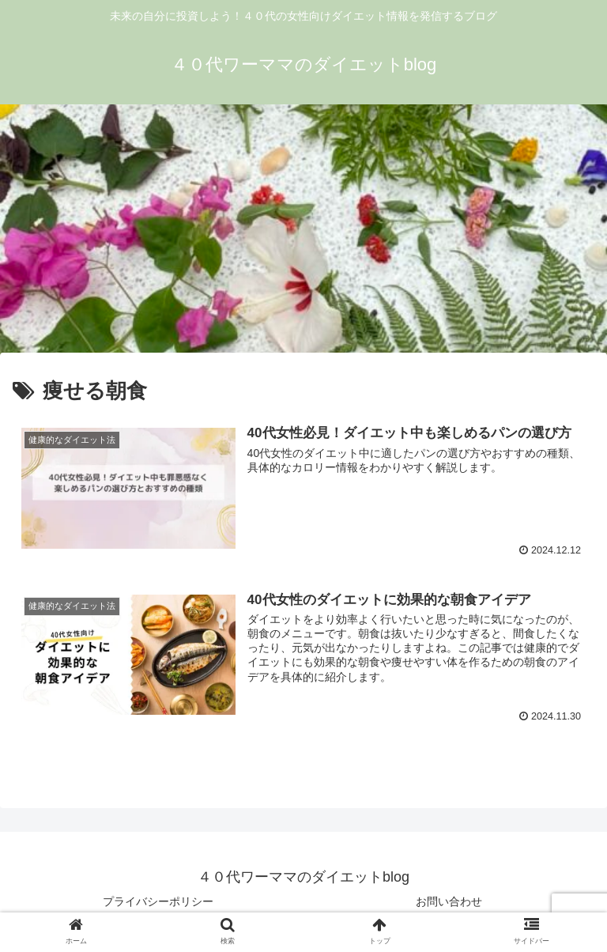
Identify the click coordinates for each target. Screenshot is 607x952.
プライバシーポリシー (158, 901)
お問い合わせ (449, 901)
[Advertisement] (303, 234)
